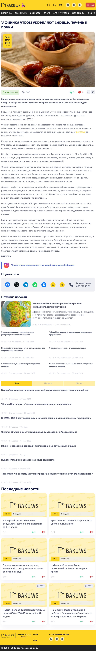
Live (90, 5)
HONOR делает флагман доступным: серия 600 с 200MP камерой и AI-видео (24, 613)
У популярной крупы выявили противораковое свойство (20, 365)
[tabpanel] (48, 436)
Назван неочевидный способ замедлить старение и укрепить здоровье (70, 365)
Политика (6, 13)
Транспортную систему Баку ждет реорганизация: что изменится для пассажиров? (47, 473)
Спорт (47, 13)
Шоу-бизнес (78, 13)
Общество (35, 13)
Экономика (21, 13)
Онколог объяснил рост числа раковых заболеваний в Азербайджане (39, 432)
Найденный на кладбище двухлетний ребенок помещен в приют (69, 568)
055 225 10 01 (83, 286)
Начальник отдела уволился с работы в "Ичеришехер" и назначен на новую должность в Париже (71, 613)
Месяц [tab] (79, 383)
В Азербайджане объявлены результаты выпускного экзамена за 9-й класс (22, 523)
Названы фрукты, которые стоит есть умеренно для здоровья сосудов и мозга (23, 349)
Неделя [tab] (48, 383)
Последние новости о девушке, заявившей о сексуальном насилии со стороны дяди (23, 568)
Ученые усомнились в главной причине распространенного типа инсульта (17, 333)
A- (88, 92)
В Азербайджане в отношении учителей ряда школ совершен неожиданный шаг (45, 390)
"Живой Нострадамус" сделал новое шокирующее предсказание (70, 333)
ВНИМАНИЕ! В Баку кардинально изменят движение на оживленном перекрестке (46, 418)
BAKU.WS (80, 132)
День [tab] (16, 383)
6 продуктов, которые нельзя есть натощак (67, 348)
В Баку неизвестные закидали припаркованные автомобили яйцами (38, 446)
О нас (36, 634)
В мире (91, 13)
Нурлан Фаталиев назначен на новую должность (27, 459)
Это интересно (61, 13)
